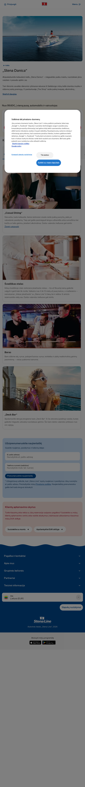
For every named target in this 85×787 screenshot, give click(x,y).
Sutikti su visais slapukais (48, 163)
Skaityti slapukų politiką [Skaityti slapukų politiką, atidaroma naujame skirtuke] (20, 144)
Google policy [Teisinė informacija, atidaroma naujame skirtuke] (16, 146)
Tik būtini (45, 155)
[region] (42, 141)
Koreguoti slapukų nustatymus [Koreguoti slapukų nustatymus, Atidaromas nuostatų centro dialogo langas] (22, 154)
